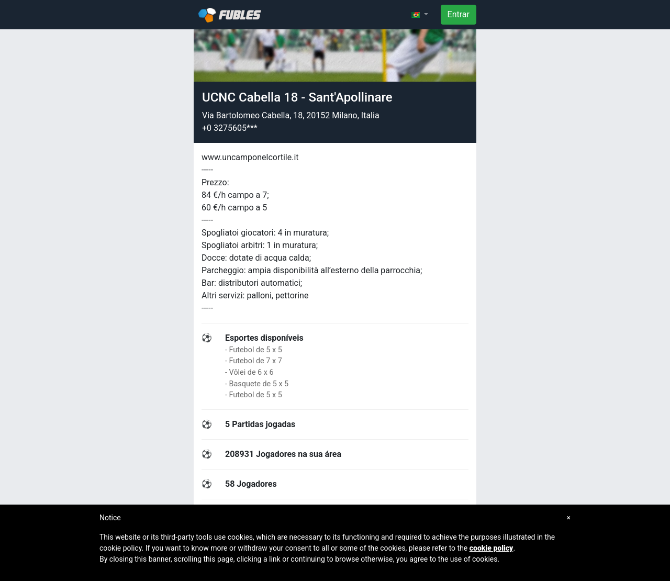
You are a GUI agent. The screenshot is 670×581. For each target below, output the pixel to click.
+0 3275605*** (230, 128)
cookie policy (491, 548)
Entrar (459, 14)
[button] (419, 14)
